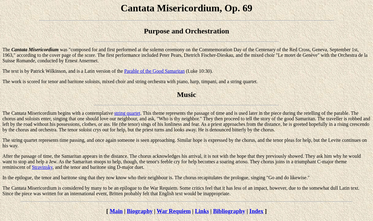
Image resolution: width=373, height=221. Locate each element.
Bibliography (229, 211)
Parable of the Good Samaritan (154, 71)
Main (116, 211)
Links (202, 211)
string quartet (127, 113)
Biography (140, 211)
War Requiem (174, 211)
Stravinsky (42, 167)
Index (256, 211)
